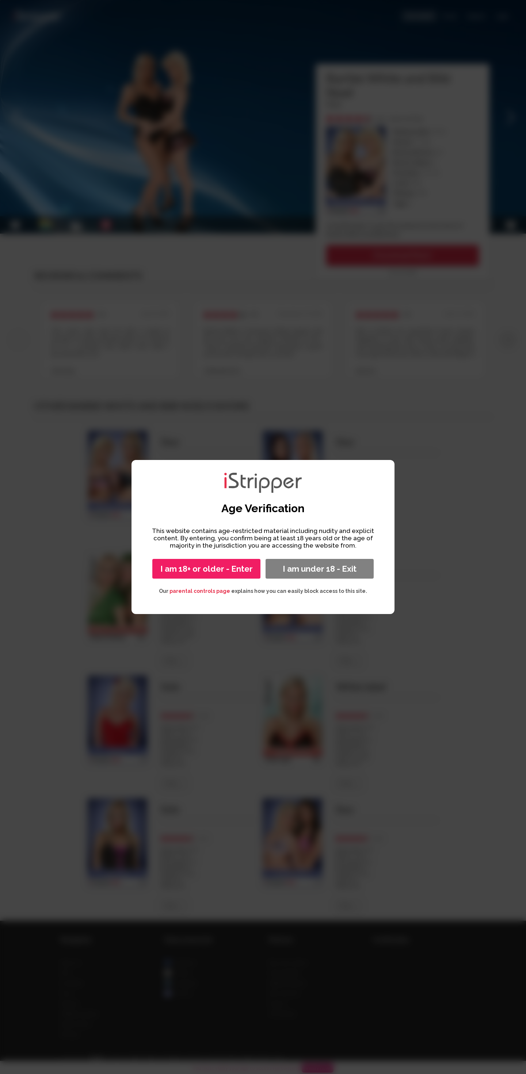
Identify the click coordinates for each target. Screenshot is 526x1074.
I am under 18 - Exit (320, 569)
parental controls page (199, 591)
